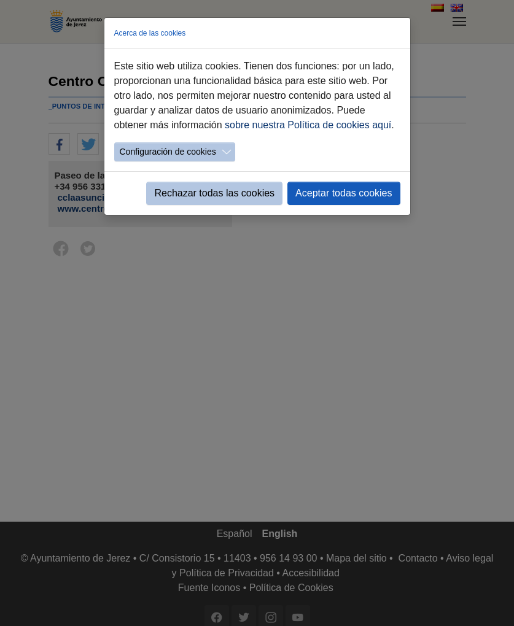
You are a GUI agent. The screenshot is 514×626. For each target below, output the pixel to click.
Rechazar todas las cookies (214, 193)
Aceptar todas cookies (343, 193)
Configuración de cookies (168, 151)
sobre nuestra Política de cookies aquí (308, 125)
